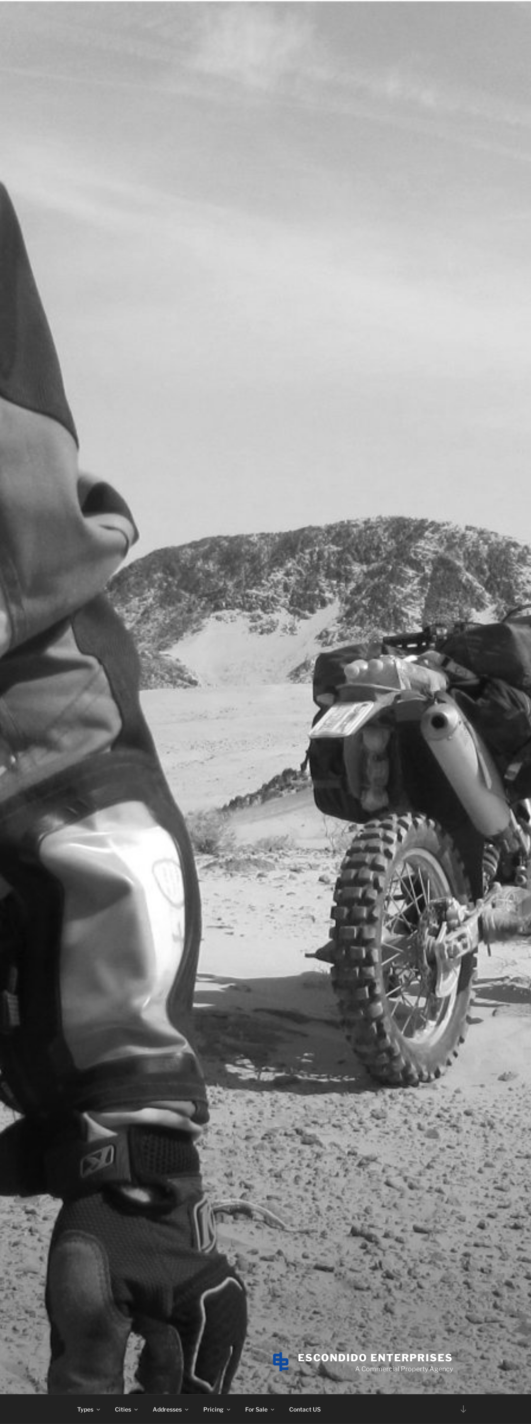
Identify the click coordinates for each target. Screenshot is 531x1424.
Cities (127, 1409)
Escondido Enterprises (375, 1358)
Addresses (171, 1409)
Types (89, 1409)
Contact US (305, 1409)
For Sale (260, 1409)
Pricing (217, 1409)
